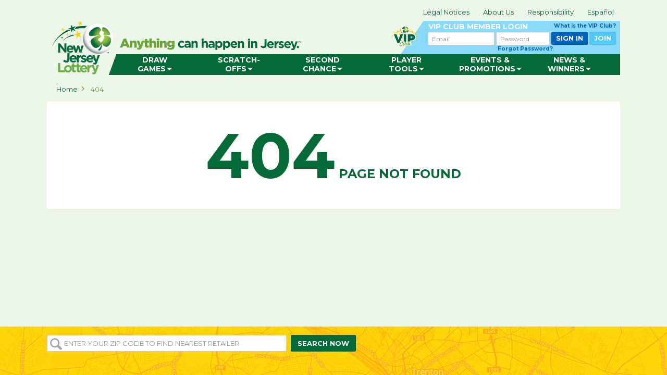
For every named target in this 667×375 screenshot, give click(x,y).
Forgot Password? (525, 48)
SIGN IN (569, 38)
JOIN (602, 38)
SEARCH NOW (323, 343)
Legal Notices (446, 12)
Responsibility (550, 12)
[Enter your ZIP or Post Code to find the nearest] (167, 343)
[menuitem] (154, 64)
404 (97, 89)
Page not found (333, 156)
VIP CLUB (522, 27)
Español (600, 12)
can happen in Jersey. (213, 45)
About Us (498, 12)
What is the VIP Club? (585, 26)
